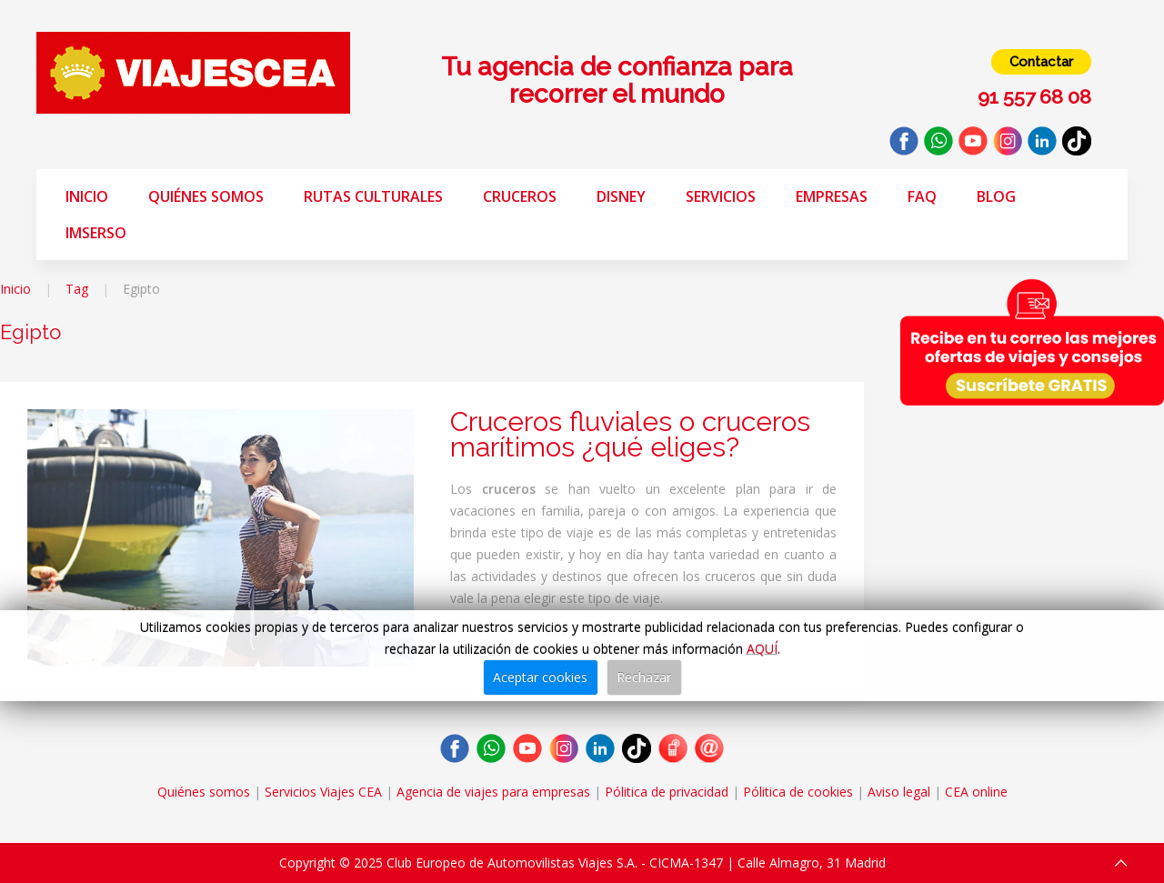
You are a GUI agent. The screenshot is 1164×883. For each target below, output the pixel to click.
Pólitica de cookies (798, 791)
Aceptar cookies (540, 677)
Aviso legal (899, 791)
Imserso (95, 233)
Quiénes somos (206, 196)
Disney (621, 196)
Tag (76, 288)
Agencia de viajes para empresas (493, 791)
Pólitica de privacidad (666, 791)
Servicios (721, 196)
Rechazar (644, 677)
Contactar (1041, 62)
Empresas (832, 196)
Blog (996, 196)
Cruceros (520, 196)
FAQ (922, 196)
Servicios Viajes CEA (323, 791)
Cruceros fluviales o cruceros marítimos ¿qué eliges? (630, 434)
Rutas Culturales (373, 196)
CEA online (976, 791)
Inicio (86, 196)
